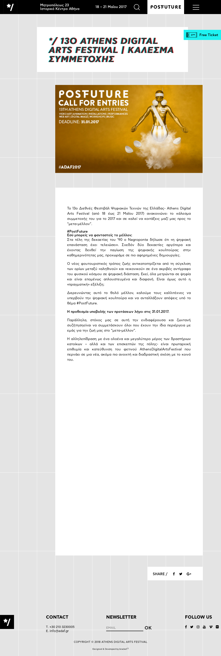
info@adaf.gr (59, 631)
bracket (124, 649)
